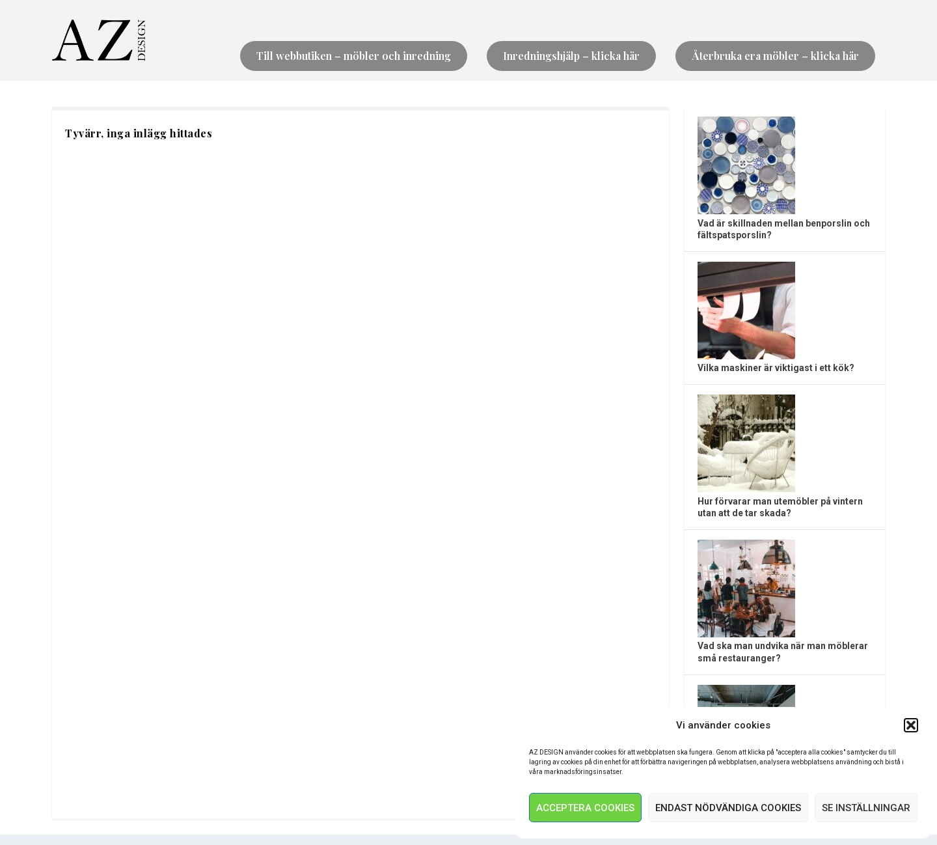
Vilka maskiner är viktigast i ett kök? (776, 368)
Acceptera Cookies (585, 808)
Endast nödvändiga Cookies (728, 808)
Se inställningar (866, 808)
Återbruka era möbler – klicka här (775, 55)
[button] (910, 725)
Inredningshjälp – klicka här (571, 55)
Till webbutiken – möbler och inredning (353, 55)
